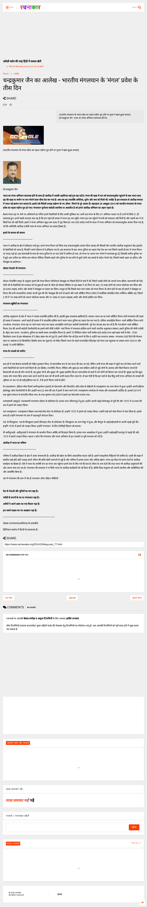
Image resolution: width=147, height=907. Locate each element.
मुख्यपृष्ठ (72, 598)
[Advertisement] (73, 34)
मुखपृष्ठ (59, 894)
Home (6, 74)
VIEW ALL (136, 843)
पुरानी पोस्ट (137, 598)
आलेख (16, 74)
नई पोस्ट (9, 598)
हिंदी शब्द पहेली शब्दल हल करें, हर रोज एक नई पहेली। (26, 67)
